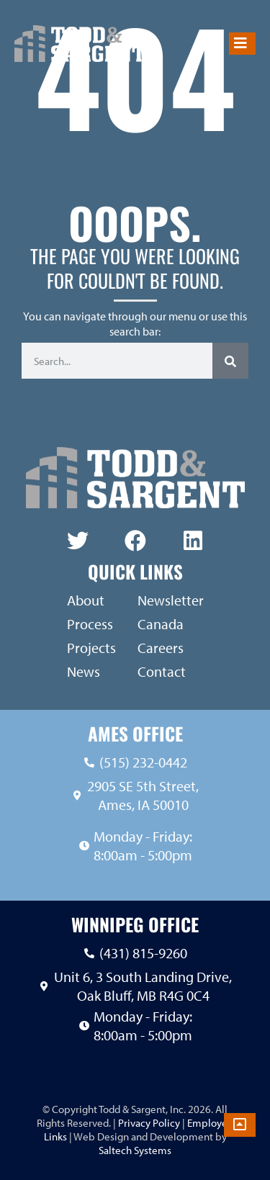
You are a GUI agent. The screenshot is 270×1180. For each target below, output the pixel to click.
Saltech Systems (135, 1150)
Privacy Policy (148, 1123)
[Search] (230, 361)
